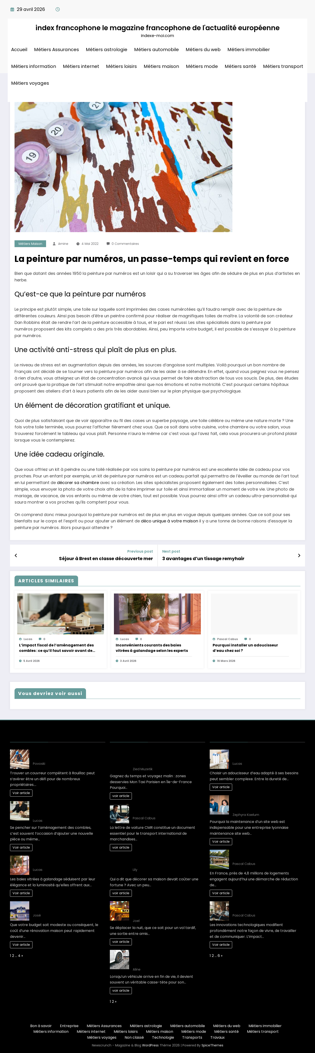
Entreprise (69, 1025)
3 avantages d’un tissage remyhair (203, 558)
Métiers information (33, 66)
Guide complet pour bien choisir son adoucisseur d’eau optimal (265, 755)
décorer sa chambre (78, 482)
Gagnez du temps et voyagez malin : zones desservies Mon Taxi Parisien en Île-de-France (166, 758)
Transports (192, 1037)
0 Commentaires (125, 243)
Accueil (19, 49)
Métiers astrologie (106, 49)
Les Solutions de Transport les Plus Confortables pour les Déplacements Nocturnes (166, 909)
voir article (120, 796)
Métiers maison (161, 66)
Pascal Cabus (227, 639)
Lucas (28, 639)
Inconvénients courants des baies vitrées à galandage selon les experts (152, 648)
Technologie (163, 1037)
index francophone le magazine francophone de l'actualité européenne (157, 28)
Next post (171, 551)
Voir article (21, 793)
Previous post (140, 551)
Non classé (134, 1037)
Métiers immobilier (248, 49)
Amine (63, 243)
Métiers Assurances (56, 49)
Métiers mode (202, 66)
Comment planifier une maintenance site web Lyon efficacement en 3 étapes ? (266, 803)
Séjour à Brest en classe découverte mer (106, 558)
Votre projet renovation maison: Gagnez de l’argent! (61, 906)
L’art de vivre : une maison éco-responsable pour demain (260, 855)
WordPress (150, 1045)
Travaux (217, 1037)
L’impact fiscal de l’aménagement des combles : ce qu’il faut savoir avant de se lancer (56, 648)
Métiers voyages (30, 83)
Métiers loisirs (121, 66)
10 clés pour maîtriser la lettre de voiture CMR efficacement (162, 809)
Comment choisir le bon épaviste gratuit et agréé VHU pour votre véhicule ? (162, 958)
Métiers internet (81, 66)
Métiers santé (240, 66)
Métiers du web (203, 49)
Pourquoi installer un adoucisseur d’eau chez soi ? (245, 648)
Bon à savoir (41, 1025)
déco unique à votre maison (169, 521)
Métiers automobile (156, 49)
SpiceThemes (212, 1045)
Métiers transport (283, 66)
